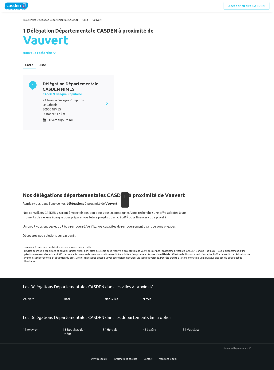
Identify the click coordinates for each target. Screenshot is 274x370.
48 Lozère (149, 329)
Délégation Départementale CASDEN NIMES (70, 86)
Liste (42, 65)
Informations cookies (125, 358)
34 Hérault (110, 329)
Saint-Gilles (110, 299)
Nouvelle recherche (37, 52)
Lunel (66, 299)
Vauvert (28, 299)
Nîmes (147, 299)
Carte (29, 65)
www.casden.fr (99, 358)
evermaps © (244, 348)
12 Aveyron (30, 329)
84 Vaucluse (191, 329)
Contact (148, 358)
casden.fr (69, 235)
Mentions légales (168, 358)
